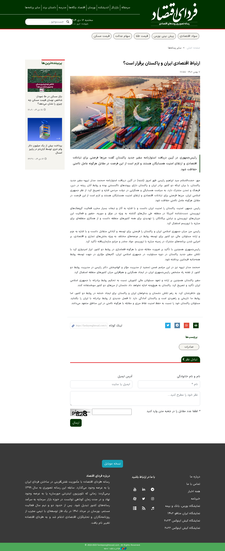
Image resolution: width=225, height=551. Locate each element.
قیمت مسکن (101, 36)
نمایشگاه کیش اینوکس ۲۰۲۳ (182, 521)
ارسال (75, 423)
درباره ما (195, 477)
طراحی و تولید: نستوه (115, 548)
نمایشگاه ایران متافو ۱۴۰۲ (184, 513)
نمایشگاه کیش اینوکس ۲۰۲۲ (182, 528)
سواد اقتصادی (188, 36)
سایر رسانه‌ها (174, 48)
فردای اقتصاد (172, 14)
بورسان (92, 8)
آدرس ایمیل (125, 376)
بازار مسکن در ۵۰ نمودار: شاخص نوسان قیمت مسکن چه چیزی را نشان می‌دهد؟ (45, 100)
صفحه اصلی (193, 48)
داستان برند (49, 8)
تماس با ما (193, 484)
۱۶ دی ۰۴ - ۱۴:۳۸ (36, 158)
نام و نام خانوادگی (188, 376)
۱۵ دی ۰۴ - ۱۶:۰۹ (35, 109)
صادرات (189, 347)
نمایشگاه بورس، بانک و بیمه (182, 506)
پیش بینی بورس (164, 36)
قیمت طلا (142, 36)
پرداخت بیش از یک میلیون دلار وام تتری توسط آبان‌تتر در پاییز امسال (45, 149)
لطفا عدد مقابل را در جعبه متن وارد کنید (173, 411)
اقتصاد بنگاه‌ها (77, 8)
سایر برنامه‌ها (32, 8)
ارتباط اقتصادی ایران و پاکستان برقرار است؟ (161, 63)
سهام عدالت (122, 36)
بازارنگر (115, 8)
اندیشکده (103, 8)
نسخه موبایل (112, 464)
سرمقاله (125, 8)
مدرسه (62, 8)
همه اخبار (194, 491)
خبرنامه (195, 499)
